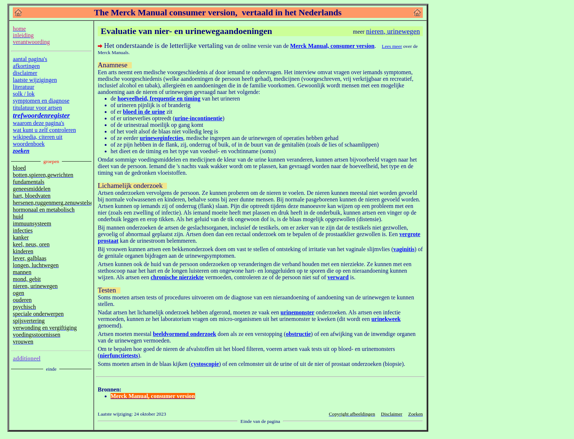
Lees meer (392, 46)
